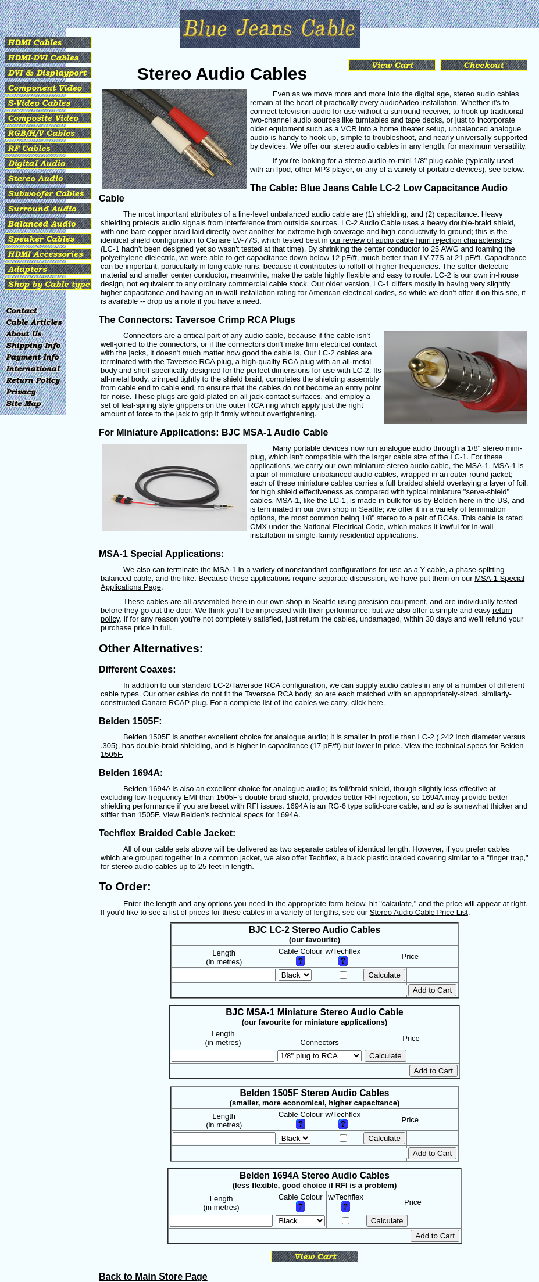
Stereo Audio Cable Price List (419, 912)
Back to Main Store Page (153, 1276)
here (375, 702)
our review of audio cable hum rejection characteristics (421, 240)
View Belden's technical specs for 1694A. (232, 814)
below (512, 169)
